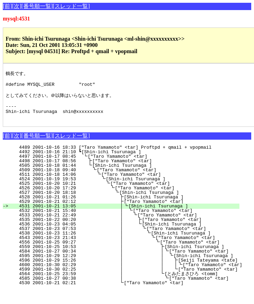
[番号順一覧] (37, 6)
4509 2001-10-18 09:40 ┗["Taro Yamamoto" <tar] (127, 178)
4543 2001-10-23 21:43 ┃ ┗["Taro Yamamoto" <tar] (120, 246)
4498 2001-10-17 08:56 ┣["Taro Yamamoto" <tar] (128, 169)
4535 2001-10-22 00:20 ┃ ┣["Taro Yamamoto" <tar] (122, 227)
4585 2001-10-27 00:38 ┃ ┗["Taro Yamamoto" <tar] (119, 286)
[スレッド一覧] (71, 6)
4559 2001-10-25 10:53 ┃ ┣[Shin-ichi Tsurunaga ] (120, 255)
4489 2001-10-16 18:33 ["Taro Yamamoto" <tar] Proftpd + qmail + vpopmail (130, 155)
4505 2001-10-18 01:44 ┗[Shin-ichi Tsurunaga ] (128, 173)
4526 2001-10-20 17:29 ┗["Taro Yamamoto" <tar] (125, 196)
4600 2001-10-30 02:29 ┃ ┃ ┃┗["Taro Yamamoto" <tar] (132, 273)
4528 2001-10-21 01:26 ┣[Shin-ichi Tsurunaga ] (124, 205)
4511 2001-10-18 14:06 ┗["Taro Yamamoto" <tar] (127, 182)
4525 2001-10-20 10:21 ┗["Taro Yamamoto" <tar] (126, 191)
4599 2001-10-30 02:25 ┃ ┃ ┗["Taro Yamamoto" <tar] (128, 277)
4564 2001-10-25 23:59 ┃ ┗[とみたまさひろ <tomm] (116, 282)
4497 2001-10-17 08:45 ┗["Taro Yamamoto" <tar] (128, 164)
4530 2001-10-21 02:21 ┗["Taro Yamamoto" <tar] (124, 291)
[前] (7, 6)
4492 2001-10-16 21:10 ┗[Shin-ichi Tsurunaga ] (129, 160)
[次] (17, 6)
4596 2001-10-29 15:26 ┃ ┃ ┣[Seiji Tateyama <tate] (128, 268)
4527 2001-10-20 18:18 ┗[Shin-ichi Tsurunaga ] (125, 200)
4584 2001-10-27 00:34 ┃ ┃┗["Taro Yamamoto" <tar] (118, 259)
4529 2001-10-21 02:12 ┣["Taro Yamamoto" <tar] (124, 209)
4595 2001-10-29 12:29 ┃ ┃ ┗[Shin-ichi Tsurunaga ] (123, 264)
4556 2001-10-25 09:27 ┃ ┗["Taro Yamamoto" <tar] (120, 250)
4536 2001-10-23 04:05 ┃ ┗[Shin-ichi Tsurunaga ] (122, 232)
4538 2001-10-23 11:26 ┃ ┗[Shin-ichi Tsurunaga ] (121, 241)
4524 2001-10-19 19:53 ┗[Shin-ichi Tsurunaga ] (126, 187)
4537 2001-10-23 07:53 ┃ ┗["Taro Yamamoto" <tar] (121, 236)
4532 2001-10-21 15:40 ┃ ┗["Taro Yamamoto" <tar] (123, 218)
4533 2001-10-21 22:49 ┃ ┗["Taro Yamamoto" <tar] (122, 223)
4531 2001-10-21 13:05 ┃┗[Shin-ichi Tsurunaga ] (123, 214)
